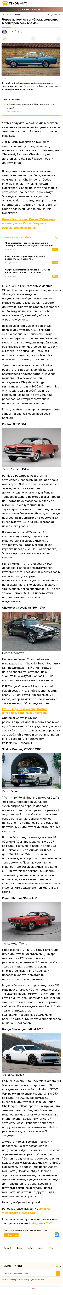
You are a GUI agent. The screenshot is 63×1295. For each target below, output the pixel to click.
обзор (50, 1248)
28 (55, 276)
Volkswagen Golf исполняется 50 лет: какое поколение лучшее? (31, 106)
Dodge (19, 1248)
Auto (30, 1248)
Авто (40, 1248)
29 (55, 263)
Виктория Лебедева (15, 31)
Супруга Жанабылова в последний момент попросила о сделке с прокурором (27, 271)
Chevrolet (7, 1248)
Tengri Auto (30, 86)
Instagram (36, 1223)
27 (55, 249)
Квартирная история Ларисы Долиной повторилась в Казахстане (25, 257)
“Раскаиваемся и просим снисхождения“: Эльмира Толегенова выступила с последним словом (29, 244)
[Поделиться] (58, 38)
